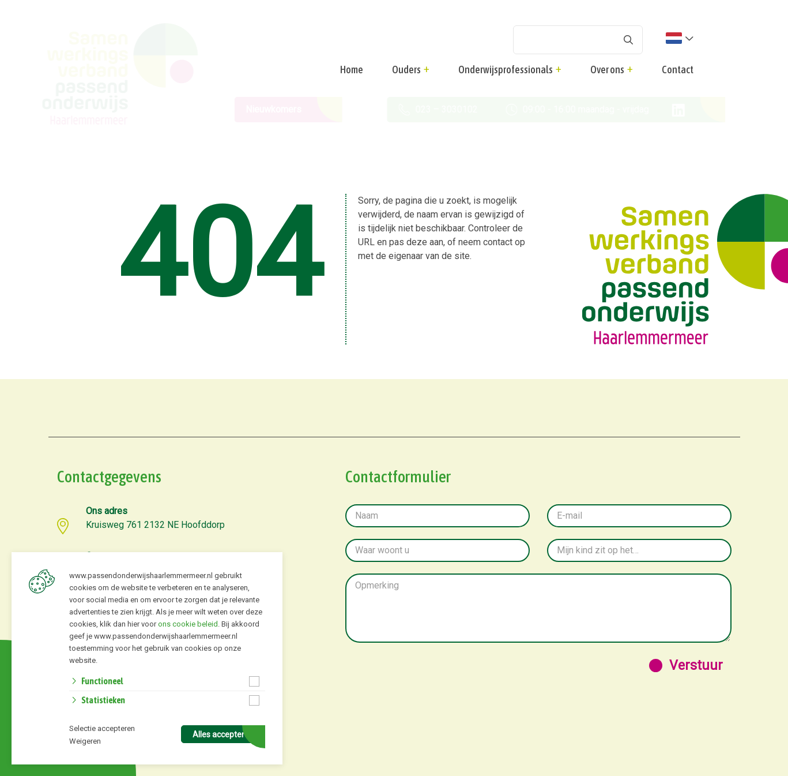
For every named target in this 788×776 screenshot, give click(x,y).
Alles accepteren (223, 734)
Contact (677, 69)
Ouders (406, 69)
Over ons (607, 69)
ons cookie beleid (188, 624)
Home (351, 69)
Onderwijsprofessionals (505, 69)
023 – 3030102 (422, 109)
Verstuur (696, 665)
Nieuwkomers (266, 109)
